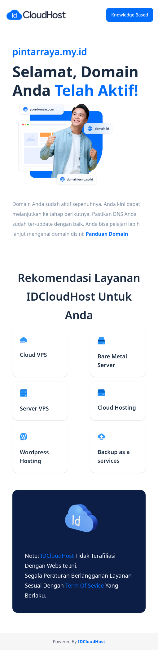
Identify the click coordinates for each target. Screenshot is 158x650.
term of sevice (85, 585)
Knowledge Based (129, 15)
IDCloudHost (58, 555)
